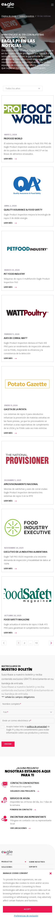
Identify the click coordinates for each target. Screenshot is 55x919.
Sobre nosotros (37, 862)
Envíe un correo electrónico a (16, 720)
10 (36, 643)
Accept (27, 909)
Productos (6, 862)
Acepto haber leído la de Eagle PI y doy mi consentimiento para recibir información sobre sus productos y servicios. (28, 729)
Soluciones (6, 867)
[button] (50, 873)
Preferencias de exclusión (26, 915)
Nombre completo (11, 704)
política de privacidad (37, 726)
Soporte (33, 867)
